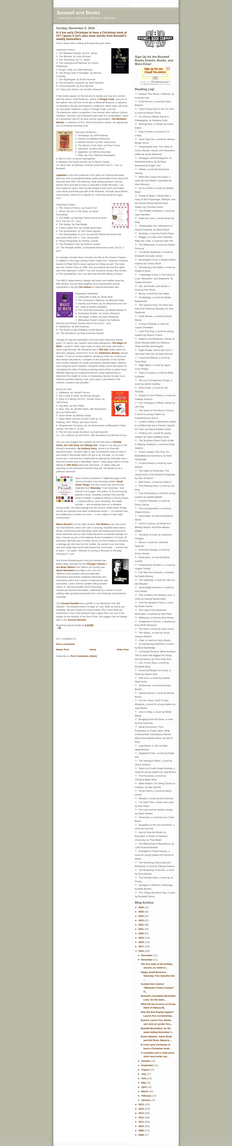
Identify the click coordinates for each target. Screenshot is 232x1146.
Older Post (123, 649)
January (146, 1100)
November (147, 959)
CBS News (72, 465)
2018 (141, 942)
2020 (141, 933)
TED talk (103, 349)
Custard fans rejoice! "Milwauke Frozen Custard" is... (157, 988)
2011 (141, 1121)
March (145, 1091)
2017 (141, 946)
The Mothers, (103, 524)
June (144, 1078)
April (144, 1087)
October (146, 1061)
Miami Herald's (64, 524)
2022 (141, 924)
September (147, 1065)
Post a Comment (65, 644)
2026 (141, 907)
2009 (141, 1130)
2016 (141, 951)
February (146, 1095)
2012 (141, 1117)
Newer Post (62, 649)
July (144, 1074)
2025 (141, 911)
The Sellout (84, 287)
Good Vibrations (65, 570)
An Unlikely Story (87, 448)
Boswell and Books (78, 12)
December (147, 955)
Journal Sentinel (77, 619)
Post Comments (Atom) (84, 656)
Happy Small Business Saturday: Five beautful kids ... (158, 976)
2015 (141, 1104)
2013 (141, 1113)
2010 (141, 1126)
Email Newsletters (151, 84)
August (145, 1069)
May (144, 1082)
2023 (141, 920)
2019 (141, 937)
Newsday (96, 488)
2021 (141, 929)
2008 (141, 1135)
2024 (141, 916)
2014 (141, 1108)
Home (93, 649)
